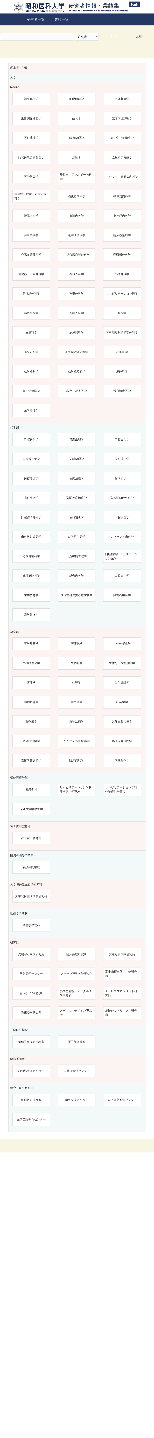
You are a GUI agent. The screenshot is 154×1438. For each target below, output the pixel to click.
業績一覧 (61, 19)
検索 (114, 37)
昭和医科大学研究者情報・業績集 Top (50, 1413)
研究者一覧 (35, 19)
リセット (134, 1384)
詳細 (139, 37)
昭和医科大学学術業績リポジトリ (106, 1413)
